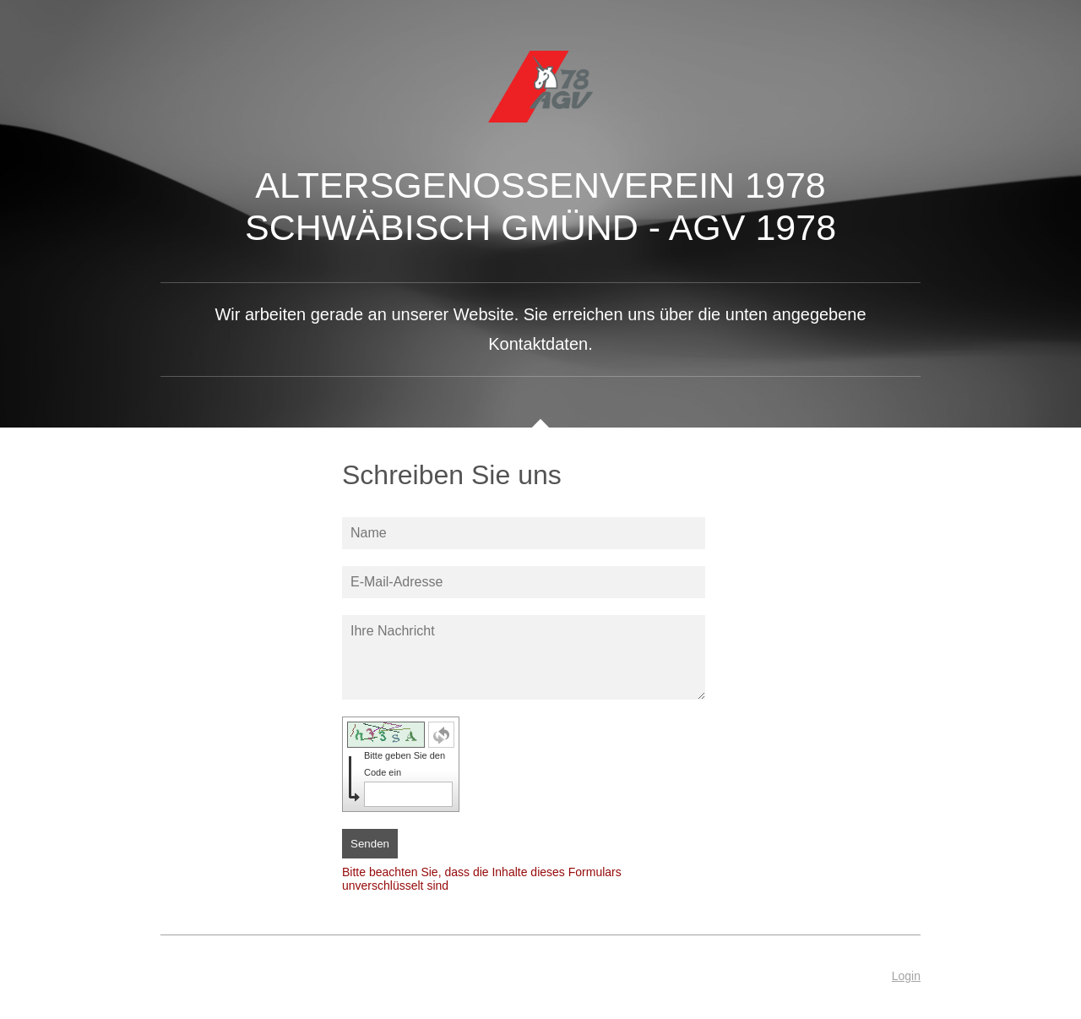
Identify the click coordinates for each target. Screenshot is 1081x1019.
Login (906, 976)
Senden (369, 843)
